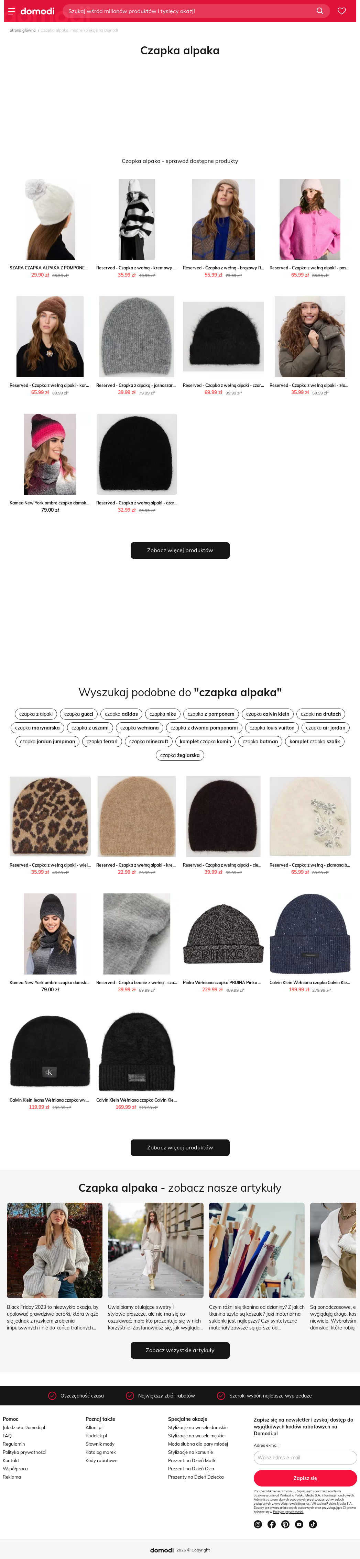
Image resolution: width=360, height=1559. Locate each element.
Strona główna (23, 30)
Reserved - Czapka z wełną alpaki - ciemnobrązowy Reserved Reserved (253, 865)
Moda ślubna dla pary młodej (198, 1444)
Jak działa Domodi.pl (24, 1427)
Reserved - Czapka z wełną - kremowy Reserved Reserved (153, 267)
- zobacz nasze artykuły (180, 1187)
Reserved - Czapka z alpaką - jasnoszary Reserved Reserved (155, 385)
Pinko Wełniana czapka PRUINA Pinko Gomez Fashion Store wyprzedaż (253, 982)
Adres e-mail (266, 1445)
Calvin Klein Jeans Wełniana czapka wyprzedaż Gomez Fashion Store (77, 1100)
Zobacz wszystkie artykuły (180, 1350)
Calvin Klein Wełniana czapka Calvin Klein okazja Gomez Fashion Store (165, 1100)
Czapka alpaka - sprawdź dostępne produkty (180, 160)
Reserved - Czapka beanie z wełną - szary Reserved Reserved (156, 982)
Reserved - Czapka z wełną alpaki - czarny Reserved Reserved (244, 385)
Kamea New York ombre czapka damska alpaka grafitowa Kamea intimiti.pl (83, 982)
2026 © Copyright (193, 1549)
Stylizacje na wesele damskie (198, 1427)
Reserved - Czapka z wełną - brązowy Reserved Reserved (239, 267)
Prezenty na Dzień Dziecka (196, 1477)
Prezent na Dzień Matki (192, 1460)
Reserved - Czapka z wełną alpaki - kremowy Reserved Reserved (160, 865)
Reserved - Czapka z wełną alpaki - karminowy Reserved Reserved (75, 385)
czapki (321, 714)
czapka (78, 714)
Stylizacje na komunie (190, 1452)
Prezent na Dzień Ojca (191, 1468)
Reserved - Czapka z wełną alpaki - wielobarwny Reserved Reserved (77, 865)
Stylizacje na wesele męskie (196, 1435)
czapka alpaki (36, 714)
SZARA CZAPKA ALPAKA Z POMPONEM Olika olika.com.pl (66, 267)
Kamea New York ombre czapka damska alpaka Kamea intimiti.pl (73, 502)
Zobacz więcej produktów (180, 550)
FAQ (7, 1435)
